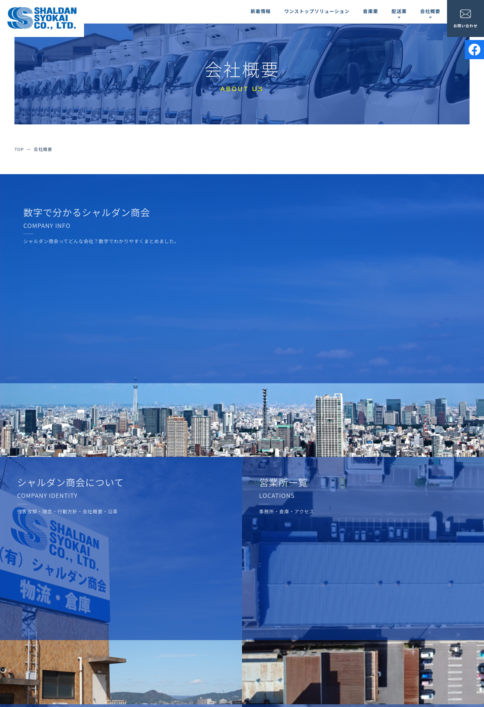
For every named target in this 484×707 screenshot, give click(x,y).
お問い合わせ (465, 18)
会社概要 (430, 11)
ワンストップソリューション (317, 11)
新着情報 (261, 11)
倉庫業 (370, 11)
